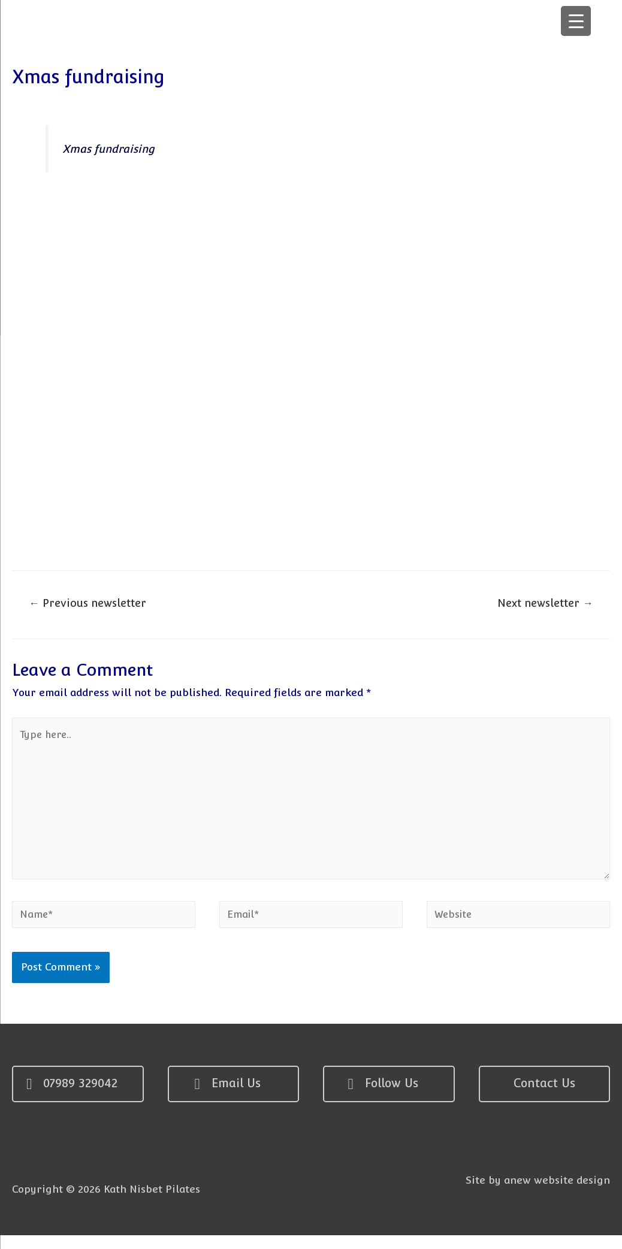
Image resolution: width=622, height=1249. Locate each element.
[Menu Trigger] (576, 21)
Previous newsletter (89, 609)
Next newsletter (543, 609)
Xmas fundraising (109, 153)
